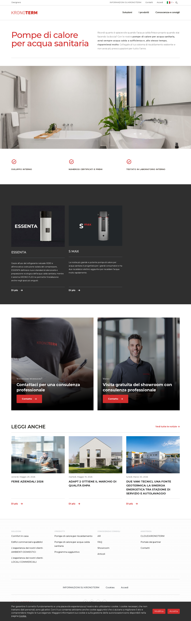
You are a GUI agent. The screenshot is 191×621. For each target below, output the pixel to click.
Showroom (103, 548)
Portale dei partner (151, 542)
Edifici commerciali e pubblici (27, 542)
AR (99, 536)
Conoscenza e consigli (167, 12)
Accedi (160, 2)
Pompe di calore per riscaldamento (73, 536)
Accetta (174, 611)
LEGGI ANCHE (28, 427)
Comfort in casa (20, 536)
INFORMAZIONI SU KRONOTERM (125, 2)
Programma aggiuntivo (67, 552)
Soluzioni (127, 12)
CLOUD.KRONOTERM (152, 536)
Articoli (101, 554)
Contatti (149, 2)
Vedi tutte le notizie (167, 426)
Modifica (159, 611)
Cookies (110, 587)
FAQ (99, 542)
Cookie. (23, 616)
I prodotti (144, 12)
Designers (16, 2)
